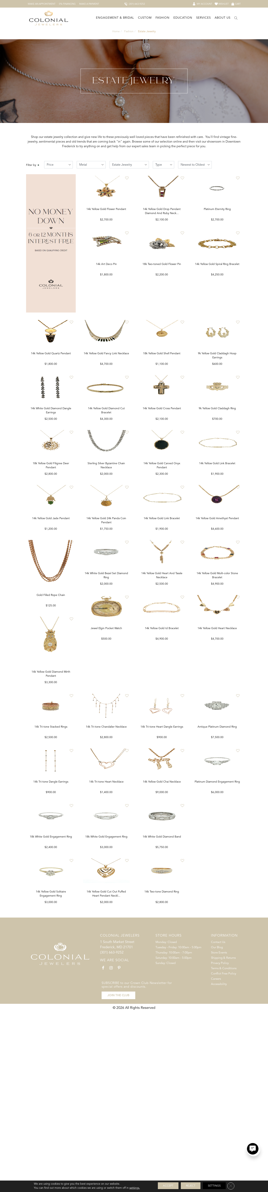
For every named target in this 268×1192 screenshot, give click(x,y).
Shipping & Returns (223, 1139)
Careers (216, 1160)
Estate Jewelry (146, 30)
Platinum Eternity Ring (217, 230)
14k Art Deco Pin (106, 306)
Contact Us (218, 1124)
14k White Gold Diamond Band (217, 997)
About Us (222, 17)
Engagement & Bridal (115, 17)
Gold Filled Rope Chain (106, 690)
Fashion (163, 17)
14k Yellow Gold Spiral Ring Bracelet (217, 306)
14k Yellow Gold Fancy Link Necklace (106, 383)
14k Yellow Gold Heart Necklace (50, 920)
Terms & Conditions (223, 1150)
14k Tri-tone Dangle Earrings (106, 920)
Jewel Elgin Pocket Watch (161, 767)
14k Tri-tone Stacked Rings (106, 843)
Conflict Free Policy (223, 1155)
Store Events (219, 1134)
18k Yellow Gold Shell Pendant (161, 383)
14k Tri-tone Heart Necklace (162, 920)
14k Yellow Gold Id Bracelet (217, 767)
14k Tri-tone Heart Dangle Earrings (217, 843)
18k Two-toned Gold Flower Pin (161, 306)
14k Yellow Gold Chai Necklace (217, 920)
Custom (145, 17)
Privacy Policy (220, 1145)
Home (116, 30)
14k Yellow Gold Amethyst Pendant (217, 613)
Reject (190, 1185)
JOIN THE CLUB (118, 1175)
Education (182, 17)
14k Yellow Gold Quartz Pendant (51, 383)
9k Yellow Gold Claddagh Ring (217, 460)
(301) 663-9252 (112, 1134)
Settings (214, 1185)
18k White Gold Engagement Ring (106, 997)
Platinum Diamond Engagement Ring (51, 1073)
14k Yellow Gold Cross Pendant (162, 460)
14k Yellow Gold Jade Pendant (51, 613)
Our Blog (217, 1129)
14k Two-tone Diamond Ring (217, 1073)
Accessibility (219, 1166)
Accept (168, 1185)
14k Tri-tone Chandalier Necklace (161, 843)
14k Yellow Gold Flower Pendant (106, 230)
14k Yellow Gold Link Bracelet (162, 613)
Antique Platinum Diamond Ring (50, 997)
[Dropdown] (115, 18)
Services (203, 17)
